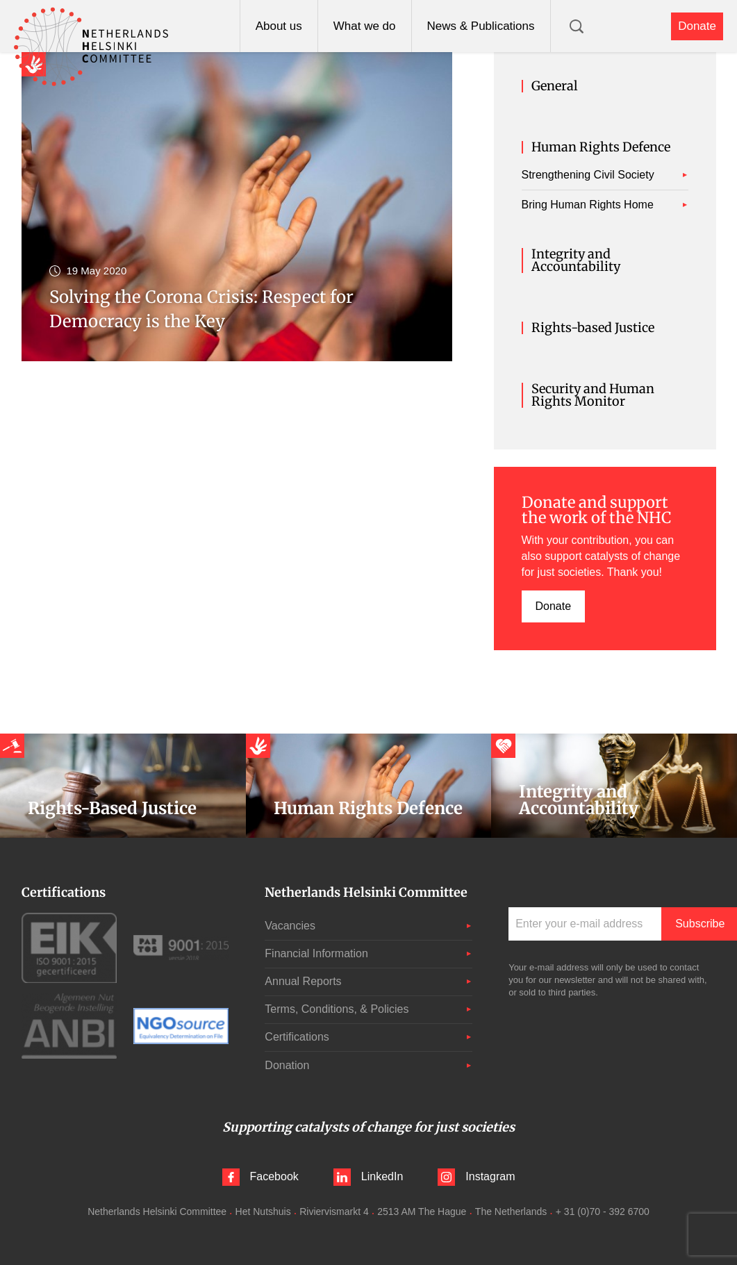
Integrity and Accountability (575, 260)
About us (279, 26)
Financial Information (316, 953)
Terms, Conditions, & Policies (336, 1009)
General (554, 86)
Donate (697, 26)
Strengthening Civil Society (588, 175)
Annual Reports (303, 981)
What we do (364, 26)
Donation (287, 1065)
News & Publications (481, 26)
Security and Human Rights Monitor (592, 395)
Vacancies (290, 926)
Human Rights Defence (600, 147)
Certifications (297, 1037)
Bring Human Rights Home (588, 204)
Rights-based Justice (592, 328)
